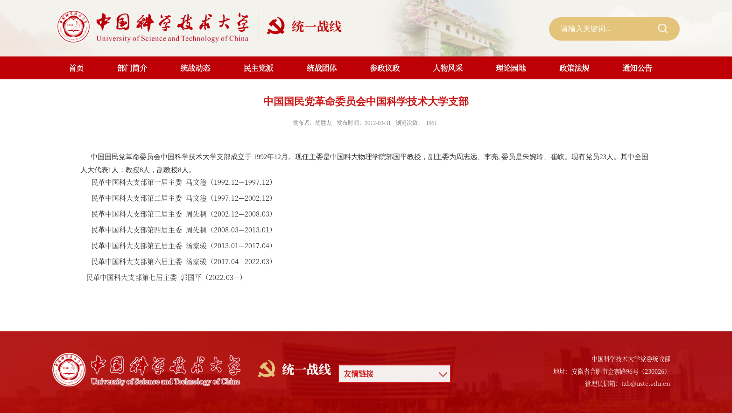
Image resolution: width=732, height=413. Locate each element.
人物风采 (448, 67)
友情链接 (358, 373)
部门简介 (132, 67)
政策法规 (574, 67)
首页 (76, 67)
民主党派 (258, 67)
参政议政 (385, 67)
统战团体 (322, 67)
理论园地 (511, 67)
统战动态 (195, 67)
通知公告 (637, 67)
